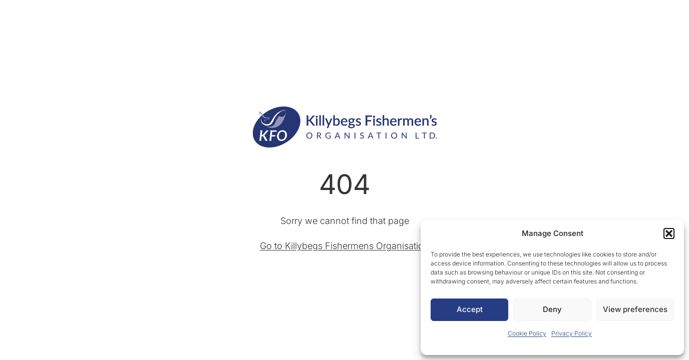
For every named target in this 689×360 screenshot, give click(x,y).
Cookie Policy (527, 333)
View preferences (635, 309)
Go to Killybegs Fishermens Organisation (344, 245)
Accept (470, 309)
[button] (669, 233)
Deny (552, 309)
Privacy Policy (571, 333)
